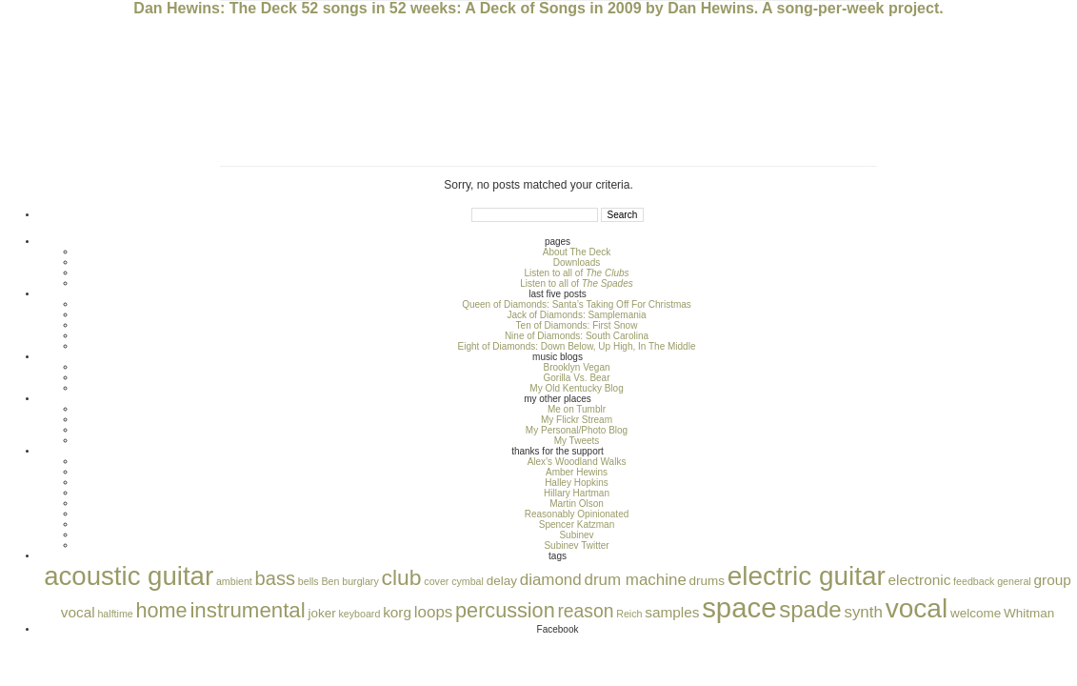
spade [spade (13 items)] (810, 609)
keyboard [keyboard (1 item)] (360, 613)
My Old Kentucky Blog (576, 388)
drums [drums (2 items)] (707, 581)
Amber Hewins (577, 472)
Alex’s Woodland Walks (577, 461)
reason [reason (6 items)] (585, 611)
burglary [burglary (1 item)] (360, 581)
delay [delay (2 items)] (502, 581)
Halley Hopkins (576, 482)
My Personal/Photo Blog (577, 430)
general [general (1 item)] (1014, 581)
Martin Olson (576, 503)
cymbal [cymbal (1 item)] (467, 581)
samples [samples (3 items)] (672, 612)
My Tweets (577, 440)
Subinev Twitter (576, 545)
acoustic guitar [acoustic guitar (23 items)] (128, 576)
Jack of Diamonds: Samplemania (576, 315)
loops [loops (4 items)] (433, 612)
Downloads (576, 262)
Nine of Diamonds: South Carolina (576, 336)
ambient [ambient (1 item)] (234, 581)
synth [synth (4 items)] (863, 612)
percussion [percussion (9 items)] (505, 610)
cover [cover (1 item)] (436, 581)
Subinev (576, 535)
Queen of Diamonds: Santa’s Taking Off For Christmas (576, 304)
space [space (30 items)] (739, 607)
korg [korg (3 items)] (397, 612)
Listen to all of (576, 273)
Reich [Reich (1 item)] (629, 613)
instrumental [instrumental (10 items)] (247, 610)
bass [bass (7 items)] (275, 578)
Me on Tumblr (577, 409)
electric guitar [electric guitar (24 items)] (807, 576)
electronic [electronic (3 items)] (919, 580)
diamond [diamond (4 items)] (551, 580)
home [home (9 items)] (162, 610)
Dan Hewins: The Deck (215, 8)
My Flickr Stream (576, 419)
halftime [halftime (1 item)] (114, 613)
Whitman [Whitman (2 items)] (1029, 613)
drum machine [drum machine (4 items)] (635, 580)
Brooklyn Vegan (576, 367)
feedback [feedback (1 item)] (973, 581)
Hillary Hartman (576, 493)
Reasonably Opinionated (577, 514)
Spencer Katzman (577, 524)
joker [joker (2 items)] (321, 613)
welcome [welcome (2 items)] (975, 613)
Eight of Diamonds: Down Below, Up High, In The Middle (577, 346)
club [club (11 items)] (402, 577)
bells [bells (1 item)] (308, 581)
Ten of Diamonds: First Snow (577, 325)
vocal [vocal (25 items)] (917, 608)
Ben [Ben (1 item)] (330, 581)
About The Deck (577, 252)
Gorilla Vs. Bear (576, 378)
